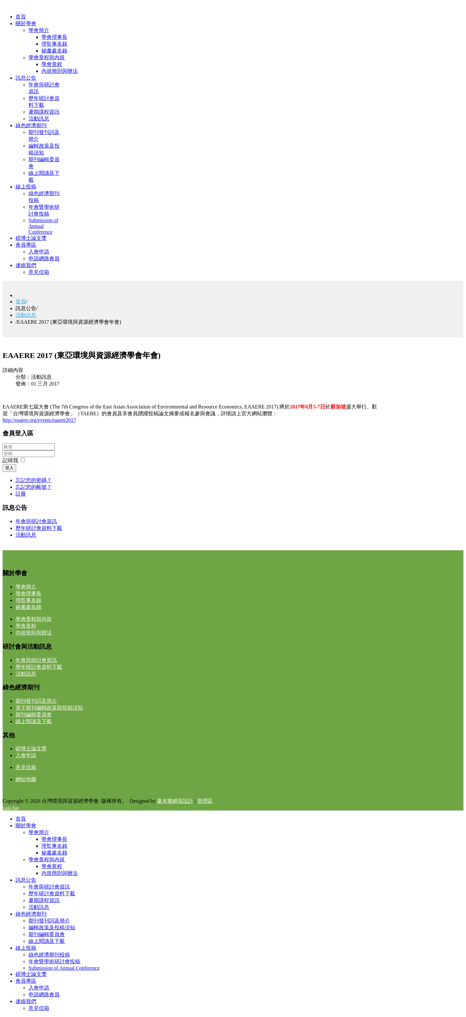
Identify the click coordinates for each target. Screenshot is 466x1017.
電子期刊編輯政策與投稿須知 (49, 707)
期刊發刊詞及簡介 (36, 701)
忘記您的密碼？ (34, 480)
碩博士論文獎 (31, 748)
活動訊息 (26, 315)
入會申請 (26, 755)
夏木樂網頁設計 (175, 801)
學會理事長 (28, 593)
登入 (9, 467)
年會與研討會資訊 (36, 521)
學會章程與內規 (34, 619)
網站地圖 (26, 779)
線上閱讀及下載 (34, 721)
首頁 (21, 301)
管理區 (205, 801)
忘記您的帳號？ (34, 487)
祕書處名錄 (28, 607)
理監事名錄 (28, 600)
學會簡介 (26, 586)
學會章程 (26, 626)
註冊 (21, 494)
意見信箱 (26, 767)
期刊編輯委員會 (34, 714)
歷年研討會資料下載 (39, 528)
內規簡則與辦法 (34, 632)
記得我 (10, 460)
